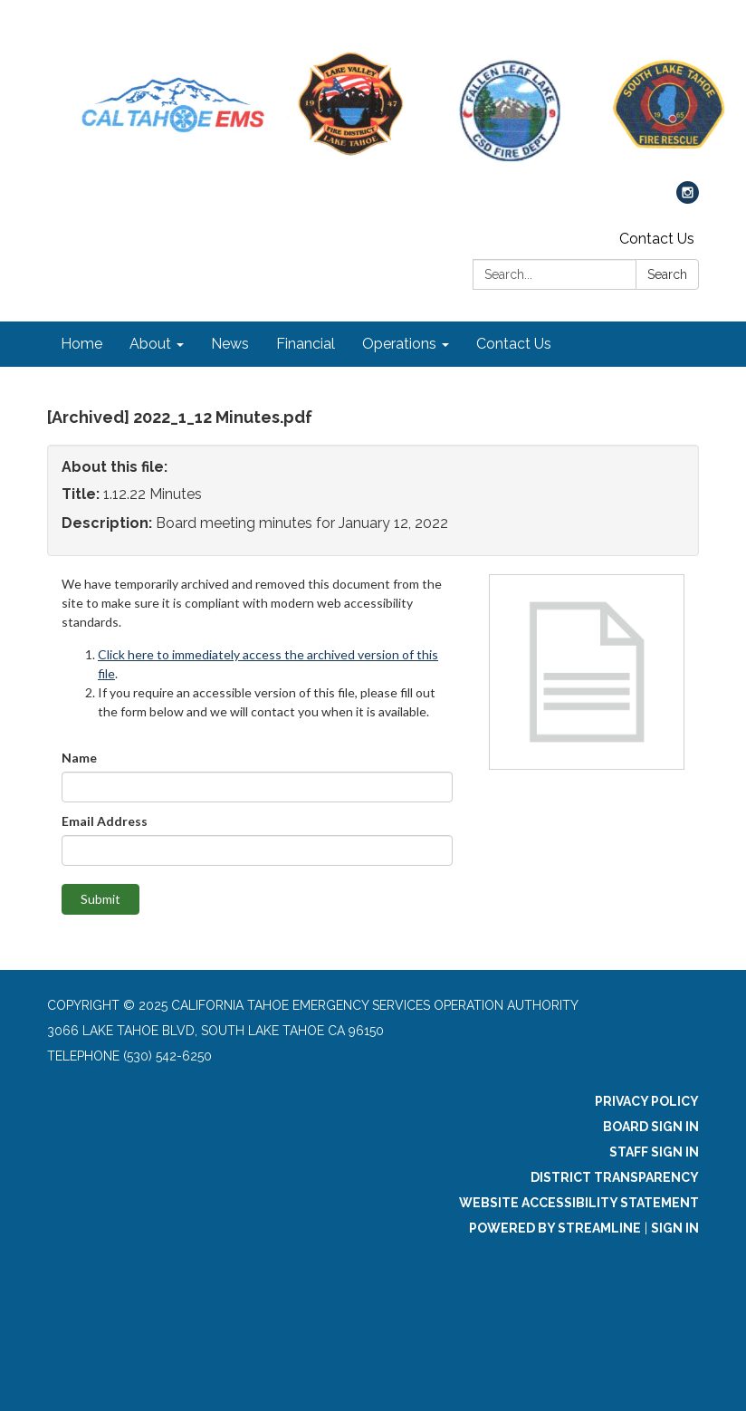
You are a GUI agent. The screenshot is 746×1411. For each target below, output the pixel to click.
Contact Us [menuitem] (513, 343)
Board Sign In (651, 1126)
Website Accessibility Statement (579, 1202)
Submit (100, 899)
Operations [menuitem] (399, 343)
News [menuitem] (230, 343)
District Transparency (615, 1177)
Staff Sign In (654, 1152)
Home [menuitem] (81, 343)
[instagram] (687, 198)
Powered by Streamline (555, 1228)
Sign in (675, 1228)
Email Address (105, 821)
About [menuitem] (150, 343)
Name (79, 757)
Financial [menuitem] (305, 343)
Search (667, 274)
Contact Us (656, 238)
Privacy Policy (647, 1101)
